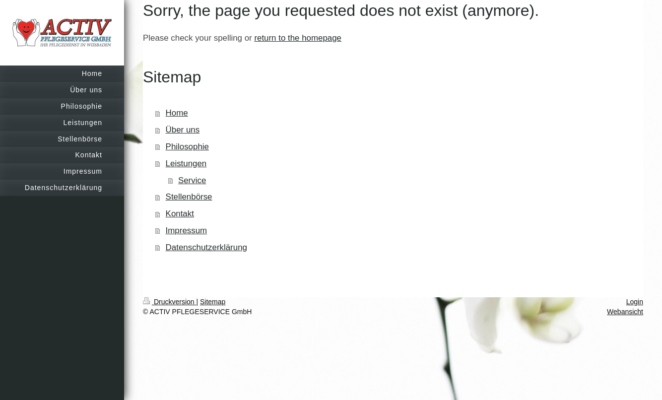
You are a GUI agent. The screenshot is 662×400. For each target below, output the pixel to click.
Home (177, 113)
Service (192, 180)
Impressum (186, 230)
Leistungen (186, 163)
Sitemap (212, 302)
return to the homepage (297, 38)
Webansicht (625, 312)
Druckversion (169, 302)
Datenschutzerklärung (206, 247)
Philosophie (187, 146)
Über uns (183, 129)
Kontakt (180, 213)
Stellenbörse (189, 196)
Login (634, 302)
